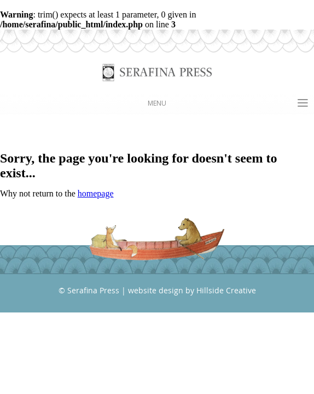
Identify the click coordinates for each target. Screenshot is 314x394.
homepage (96, 193)
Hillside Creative (226, 290)
